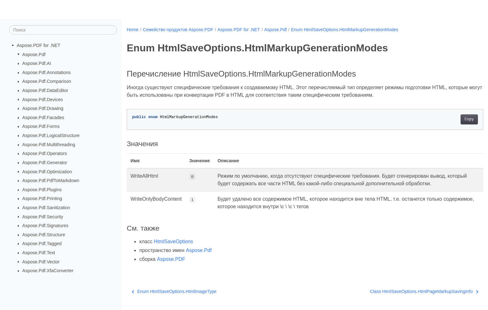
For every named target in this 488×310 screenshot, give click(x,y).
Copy (444, 119)
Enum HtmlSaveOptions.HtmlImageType (174, 291)
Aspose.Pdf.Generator (44, 162)
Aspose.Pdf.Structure (43, 234)
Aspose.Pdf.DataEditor (45, 90)
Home (132, 29)
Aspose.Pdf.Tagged (42, 243)
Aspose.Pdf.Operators (44, 153)
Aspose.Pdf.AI (36, 63)
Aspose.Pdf (34, 54)
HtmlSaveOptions (173, 241)
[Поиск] (63, 30)
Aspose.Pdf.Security (42, 216)
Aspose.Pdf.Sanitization (46, 207)
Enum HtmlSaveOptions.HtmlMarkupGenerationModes (344, 29)
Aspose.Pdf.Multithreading (48, 144)
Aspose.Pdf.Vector (41, 261)
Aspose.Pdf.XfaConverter (47, 270)
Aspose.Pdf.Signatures (45, 225)
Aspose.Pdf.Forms (41, 126)
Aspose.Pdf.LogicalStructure (51, 135)
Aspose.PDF (171, 259)
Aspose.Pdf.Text (38, 252)
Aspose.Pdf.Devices (42, 99)
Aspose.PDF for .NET (38, 45)
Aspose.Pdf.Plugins (42, 189)
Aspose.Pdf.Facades (43, 117)
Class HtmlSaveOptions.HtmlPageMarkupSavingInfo (400, 291)
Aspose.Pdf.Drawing (42, 108)
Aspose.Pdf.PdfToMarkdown (50, 180)
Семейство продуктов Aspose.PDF (178, 29)
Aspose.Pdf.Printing (42, 198)
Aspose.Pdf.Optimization (47, 171)
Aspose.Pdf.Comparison (46, 81)
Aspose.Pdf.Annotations (46, 72)
